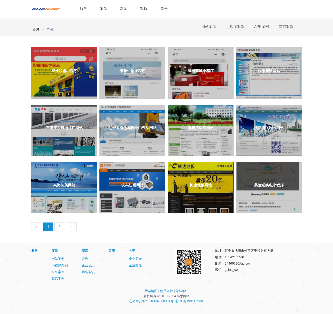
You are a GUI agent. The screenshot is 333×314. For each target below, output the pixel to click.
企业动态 (88, 265)
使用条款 (166, 291)
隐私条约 (182, 291)
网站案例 (208, 27)
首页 (36, 29)
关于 (164, 9)
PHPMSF (50, 9)
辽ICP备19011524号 (189, 301)
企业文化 (135, 265)
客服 (144, 9)
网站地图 (151, 291)
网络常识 (88, 272)
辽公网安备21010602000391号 (151, 301)
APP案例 (261, 27)
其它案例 (286, 27)
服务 (83, 9)
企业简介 (135, 258)
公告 (85, 258)
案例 (103, 9)
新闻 (123, 9)
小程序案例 (235, 27)
